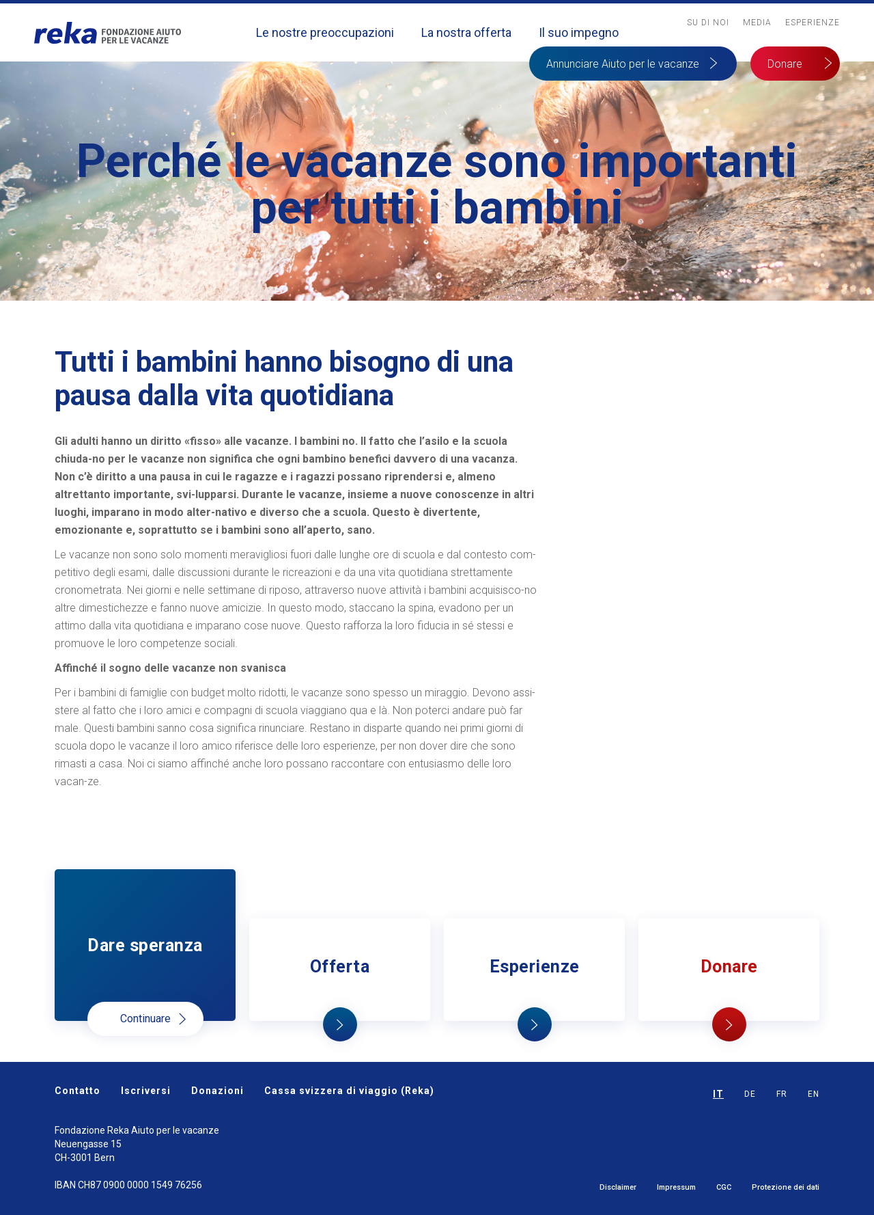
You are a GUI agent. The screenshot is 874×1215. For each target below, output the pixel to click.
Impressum (676, 1187)
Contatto (77, 1090)
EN (813, 1094)
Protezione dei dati (785, 1187)
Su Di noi (708, 22)
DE (750, 1094)
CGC (723, 1187)
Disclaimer (618, 1187)
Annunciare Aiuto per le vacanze (622, 63)
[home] (107, 32)
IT (718, 1094)
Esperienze (812, 22)
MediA (757, 22)
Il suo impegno (579, 32)
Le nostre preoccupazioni (325, 32)
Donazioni (217, 1090)
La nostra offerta (466, 32)
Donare (784, 63)
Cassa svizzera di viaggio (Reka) (349, 1090)
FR (781, 1094)
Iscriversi (146, 1090)
